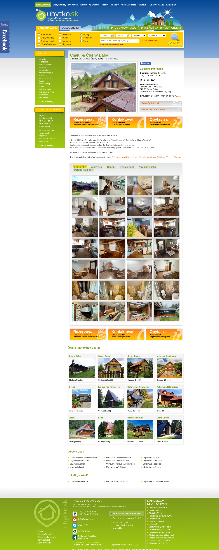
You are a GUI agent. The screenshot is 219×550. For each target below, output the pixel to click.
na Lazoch (153, 524)
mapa (178, 96)
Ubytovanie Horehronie (79, 481)
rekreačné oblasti (46, 121)
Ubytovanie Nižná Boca (152, 461)
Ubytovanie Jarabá (77, 464)
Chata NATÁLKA (155, 513)
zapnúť (121, 44)
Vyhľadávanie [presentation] (47, 28)
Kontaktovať (122, 121)
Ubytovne (143, 5)
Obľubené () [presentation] (70, 28)
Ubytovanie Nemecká (151, 457)
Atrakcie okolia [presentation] (147, 167)
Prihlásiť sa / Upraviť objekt (127, 513)
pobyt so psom (45, 89)
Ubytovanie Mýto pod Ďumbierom (83, 457)
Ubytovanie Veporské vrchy (117, 481)
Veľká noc (161, 157)
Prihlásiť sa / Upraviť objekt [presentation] (161, 28)
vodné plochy (44, 133)
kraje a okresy (45, 124)
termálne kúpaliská (47, 138)
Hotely (105, 5)
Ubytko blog (118, 528)
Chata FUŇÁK (154, 519)
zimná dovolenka (142, 157)
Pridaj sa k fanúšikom (87, 537)
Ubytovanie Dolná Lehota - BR (118, 457)
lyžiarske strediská (46, 130)
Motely (39, 10)
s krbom (153, 157)
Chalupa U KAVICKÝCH (159, 543)
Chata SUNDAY (155, 510)
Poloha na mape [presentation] (83, 169)
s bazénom (43, 62)
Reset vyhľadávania (150, 41)
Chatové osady (157, 5)
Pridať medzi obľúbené (153, 109)
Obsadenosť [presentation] (127, 167)
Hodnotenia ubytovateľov (123, 525)
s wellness (43, 76)
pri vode (42, 67)
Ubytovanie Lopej (77, 467)
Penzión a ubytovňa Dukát (159, 541)
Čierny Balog (97, 58)
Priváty (83, 5)
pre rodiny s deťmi (46, 92)
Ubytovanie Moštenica (152, 467)
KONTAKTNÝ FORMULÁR (90, 545)
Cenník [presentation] (111, 167)
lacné (132, 157)
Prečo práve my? (44, 534)
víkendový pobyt (122, 157)
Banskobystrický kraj (162, 91)
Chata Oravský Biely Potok (160, 527)
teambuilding (44, 84)
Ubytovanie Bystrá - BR (79, 461)
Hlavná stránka (43, 5)
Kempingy (171, 5)
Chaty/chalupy (59, 5)
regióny (42, 115)
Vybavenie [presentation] (96, 167)
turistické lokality (46, 118)
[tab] (80, 167)
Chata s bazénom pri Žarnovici (161, 535)
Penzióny (114, 5)
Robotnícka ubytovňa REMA (160, 516)
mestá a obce (44, 126)
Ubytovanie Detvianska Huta (117, 461)
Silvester (177, 157)
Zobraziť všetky (46, 102)
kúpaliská (43, 136)
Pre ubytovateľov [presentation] (123, 28)
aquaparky (43, 141)
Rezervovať (86, 121)
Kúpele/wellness (128, 5)
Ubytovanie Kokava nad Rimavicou (120, 464)
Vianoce (169, 157)
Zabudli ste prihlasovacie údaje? (127, 518)
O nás (40, 531)
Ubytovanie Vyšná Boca (116, 467)
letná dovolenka (45, 65)
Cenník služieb (43, 540)
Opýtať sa (160, 121)
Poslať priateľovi (150, 103)
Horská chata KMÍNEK (158, 508)
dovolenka (43, 95)
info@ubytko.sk (86, 519)
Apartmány (94, 5)
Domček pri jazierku (157, 521)
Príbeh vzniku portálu (46, 537)
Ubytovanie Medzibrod (152, 464)
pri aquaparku (44, 78)
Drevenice (73, 5)
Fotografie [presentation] (80, 167)
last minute (43, 97)
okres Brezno (146, 91)
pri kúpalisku (44, 70)
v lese (41, 86)
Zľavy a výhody (44, 543)
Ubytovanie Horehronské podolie (156, 481)
